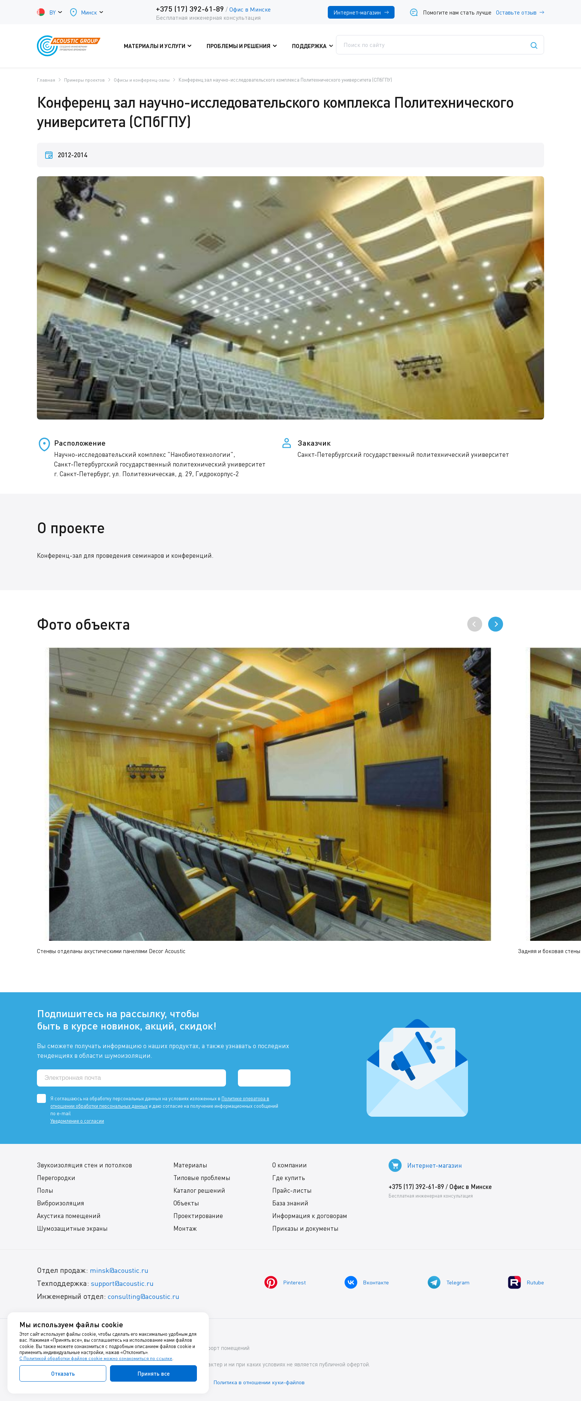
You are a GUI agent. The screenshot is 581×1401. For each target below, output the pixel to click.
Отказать (63, 1373)
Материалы (190, 1165)
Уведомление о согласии (77, 1121)
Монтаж (185, 1229)
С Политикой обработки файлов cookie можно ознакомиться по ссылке (95, 1359)
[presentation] (474, 624)
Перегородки (56, 1178)
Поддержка (312, 45)
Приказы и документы (305, 1229)
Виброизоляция (60, 1203)
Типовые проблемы (201, 1178)
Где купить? (365, 45)
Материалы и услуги (165, 45)
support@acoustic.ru (124, 1283)
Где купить (288, 1178)
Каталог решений (199, 1191)
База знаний (290, 1203)
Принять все (154, 1373)
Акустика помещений (69, 1216)
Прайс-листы (292, 1191)
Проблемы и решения (246, 45)
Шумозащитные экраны (72, 1229)
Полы (45, 1191)
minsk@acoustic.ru (121, 1270)
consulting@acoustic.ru (146, 1296)
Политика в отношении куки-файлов (264, 1382)
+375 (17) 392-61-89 (190, 8)
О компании (289, 1165)
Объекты (186, 1203)
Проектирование (198, 1216)
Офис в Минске (249, 9)
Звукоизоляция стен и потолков (84, 1165)
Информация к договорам (309, 1216)
